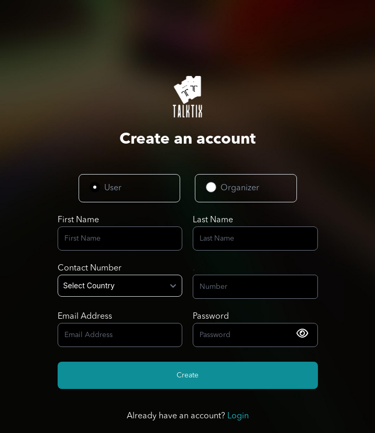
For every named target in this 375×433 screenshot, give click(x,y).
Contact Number (90, 268)
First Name (78, 220)
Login (238, 416)
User (113, 188)
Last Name (213, 220)
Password (211, 316)
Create (187, 375)
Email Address (85, 316)
